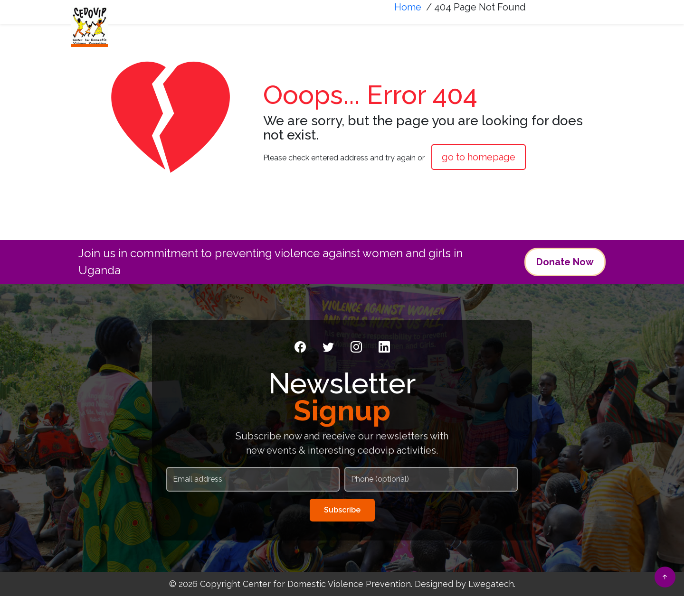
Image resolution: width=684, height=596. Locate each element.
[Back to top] (665, 577)
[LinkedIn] (384, 347)
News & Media (453, 31)
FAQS (586, 31)
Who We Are (301, 31)
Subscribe (342, 509)
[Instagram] (356, 347)
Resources (529, 31)
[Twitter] (328, 347)
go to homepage (478, 157)
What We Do (376, 31)
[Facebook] (300, 347)
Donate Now (565, 262)
